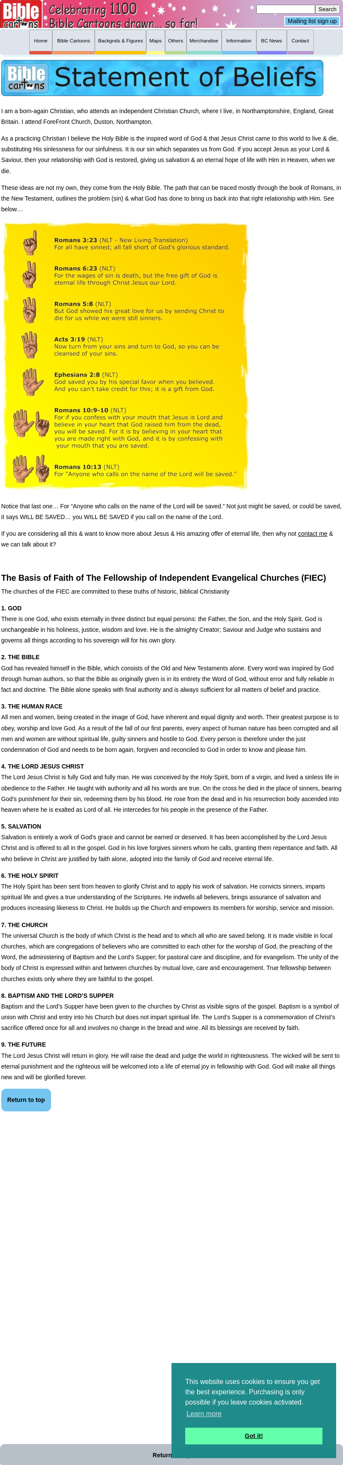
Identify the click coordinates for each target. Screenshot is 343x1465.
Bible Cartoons (73, 40)
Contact (300, 40)
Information (239, 40)
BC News (271, 40)
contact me (312, 533)
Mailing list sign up (312, 21)
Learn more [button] (204, 1413)
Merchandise (204, 40)
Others (175, 40)
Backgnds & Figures (120, 40)
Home (41, 40)
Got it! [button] (254, 1435)
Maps (155, 40)
